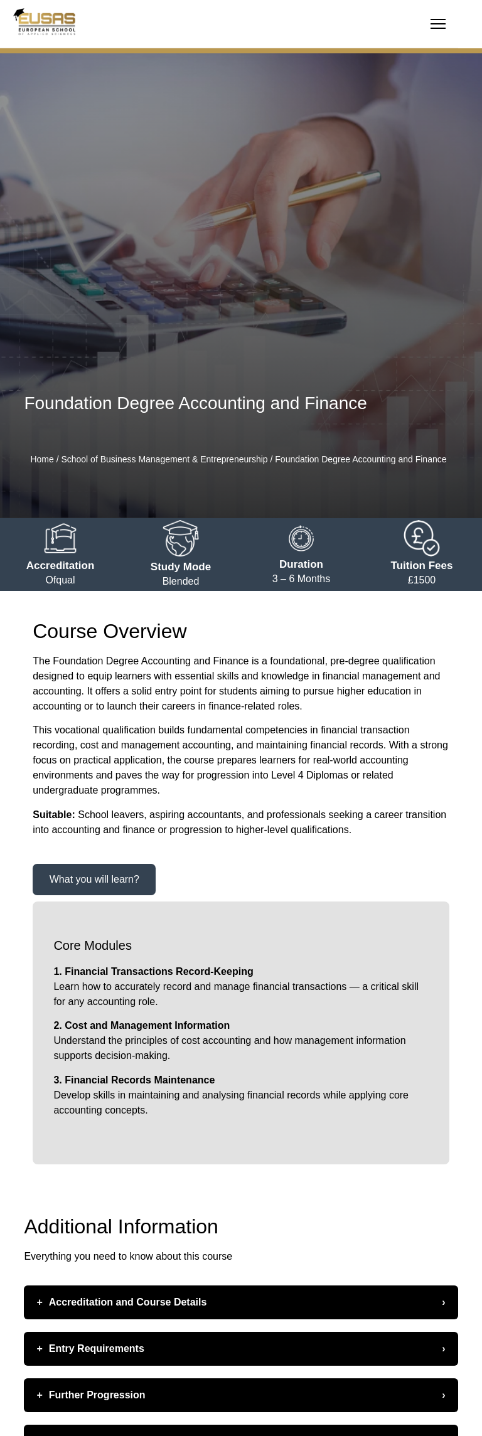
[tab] (94, 880)
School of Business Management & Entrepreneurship (164, 459)
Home (41, 459)
